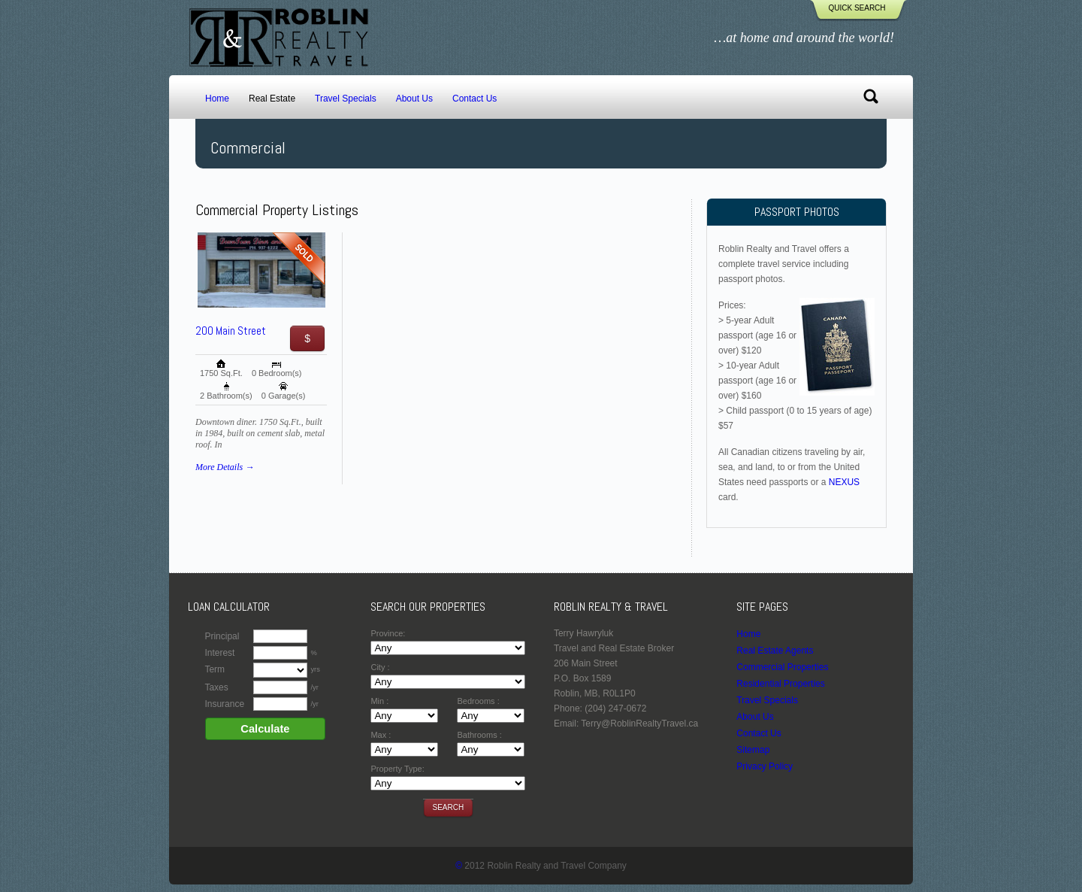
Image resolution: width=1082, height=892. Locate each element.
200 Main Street (230, 330)
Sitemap (752, 750)
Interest (219, 653)
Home (217, 98)
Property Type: (397, 768)
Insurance (224, 704)
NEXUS (844, 482)
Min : (379, 700)
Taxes (216, 687)
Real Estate (272, 98)
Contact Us (474, 98)
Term (214, 669)
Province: (387, 633)
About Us (414, 98)
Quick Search (856, 8)
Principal (221, 636)
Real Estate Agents (774, 650)
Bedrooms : (478, 700)
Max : (380, 734)
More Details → (224, 467)
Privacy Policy (764, 766)
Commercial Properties (782, 667)
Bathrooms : (479, 734)
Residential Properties (780, 683)
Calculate (264, 729)
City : (379, 667)
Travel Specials (345, 98)
